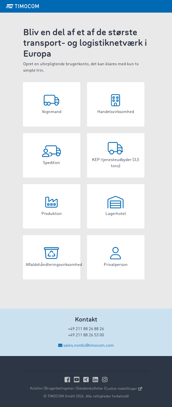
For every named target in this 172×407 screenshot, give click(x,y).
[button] (51, 104)
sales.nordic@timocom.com (88, 345)
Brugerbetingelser (59, 389)
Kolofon (36, 389)
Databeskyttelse (90, 389)
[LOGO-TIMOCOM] (22, 6)
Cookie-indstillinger (123, 389)
